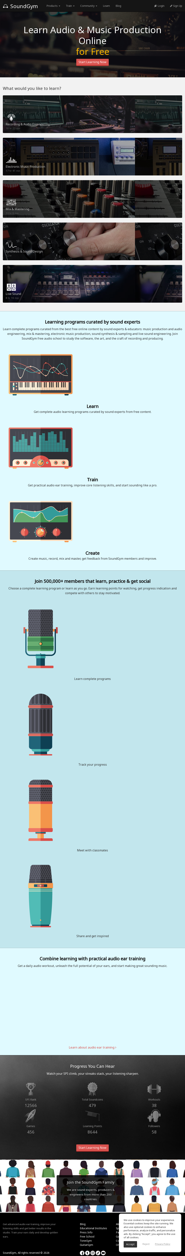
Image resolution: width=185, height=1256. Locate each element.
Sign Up (176, 6)
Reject (146, 1244)
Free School (87, 1236)
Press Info (86, 1232)
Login (159, 6)
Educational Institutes (93, 1228)
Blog (118, 6)
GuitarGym (86, 1245)
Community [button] (88, 6)
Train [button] (70, 6)
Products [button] (53, 6)
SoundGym (20, 6)
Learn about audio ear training (92, 1047)
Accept (130, 1244)
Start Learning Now (92, 62)
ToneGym (86, 1240)
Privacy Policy (162, 1244)
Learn (106, 6)
